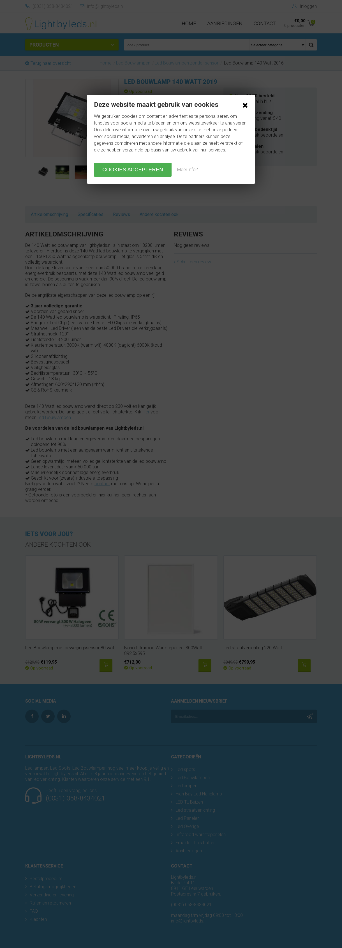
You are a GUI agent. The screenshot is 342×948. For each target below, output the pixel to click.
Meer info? (187, 169)
